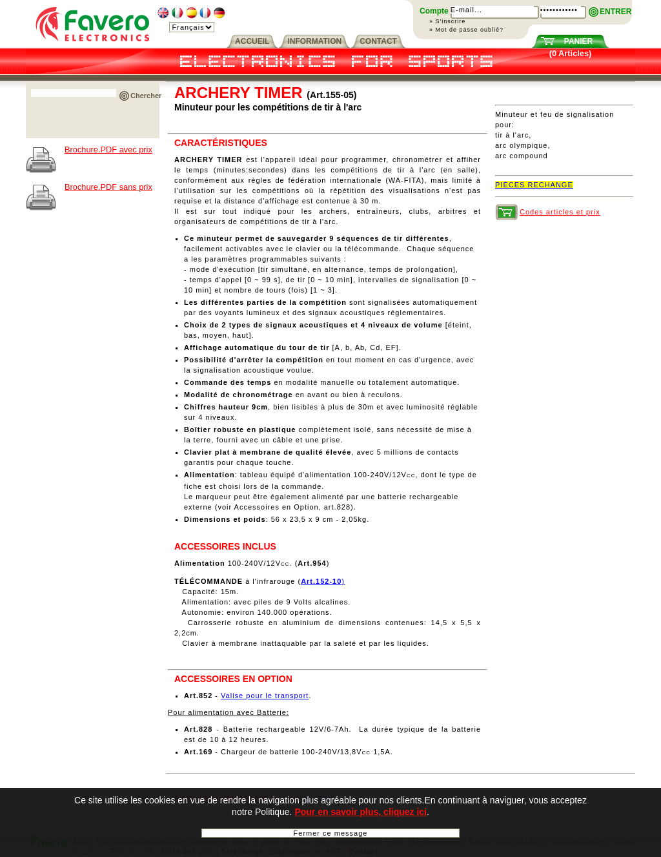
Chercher (145, 95)
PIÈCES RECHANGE (534, 185)
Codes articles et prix (560, 212)
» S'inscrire (447, 21)
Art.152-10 (321, 581)
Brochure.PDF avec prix (108, 149)
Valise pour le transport (265, 695)
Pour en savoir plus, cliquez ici (360, 813)
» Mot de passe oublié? (466, 29)
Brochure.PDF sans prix (108, 187)
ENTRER (615, 11)
